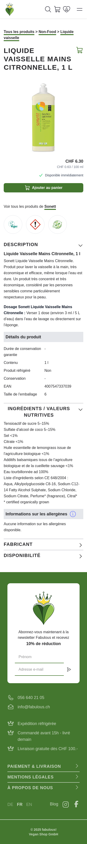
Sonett (50, 206)
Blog (54, 804)
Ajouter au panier (44, 188)
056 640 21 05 (31, 697)
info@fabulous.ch (34, 707)
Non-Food (47, 32)
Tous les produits (19, 32)
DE (10, 804)
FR (20, 804)
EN (29, 804)
